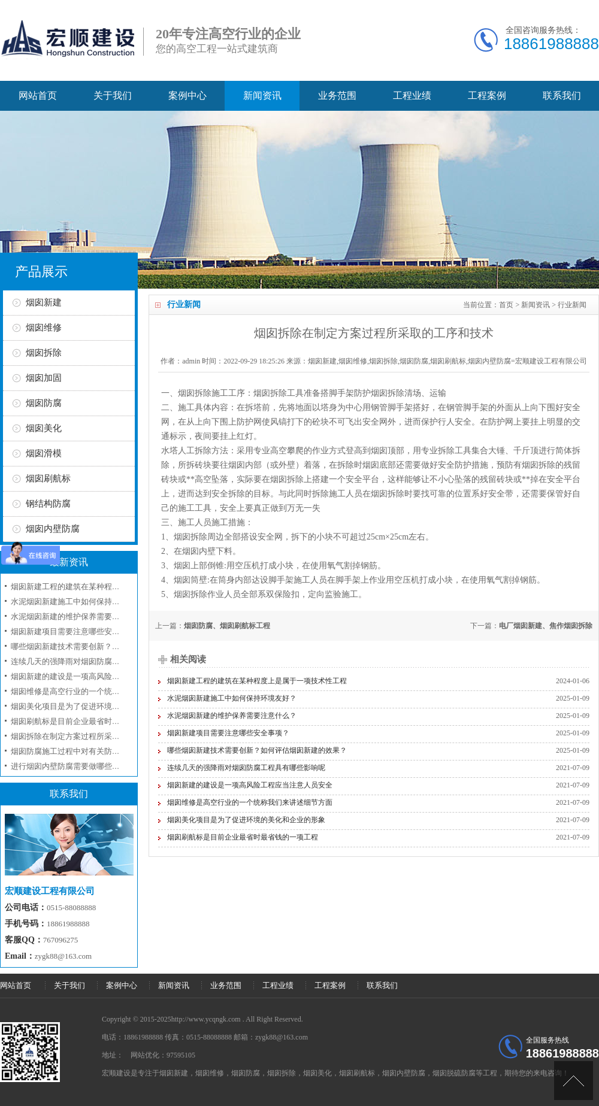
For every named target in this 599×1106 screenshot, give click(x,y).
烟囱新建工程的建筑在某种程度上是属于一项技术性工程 (257, 681)
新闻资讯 (262, 95)
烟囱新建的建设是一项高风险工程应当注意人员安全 (249, 785)
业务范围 (337, 95)
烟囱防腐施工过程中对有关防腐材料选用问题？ (92, 751)
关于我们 (112, 95)
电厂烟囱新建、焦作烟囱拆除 (545, 626)
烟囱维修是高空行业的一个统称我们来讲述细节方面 (249, 802)
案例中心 (187, 95)
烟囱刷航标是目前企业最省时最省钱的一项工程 (242, 837)
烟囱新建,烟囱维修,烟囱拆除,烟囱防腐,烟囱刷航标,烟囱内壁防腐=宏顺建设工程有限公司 (447, 361)
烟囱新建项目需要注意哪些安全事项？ (228, 733)
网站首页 (38, 95)
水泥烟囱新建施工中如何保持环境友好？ (232, 698)
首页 (506, 305)
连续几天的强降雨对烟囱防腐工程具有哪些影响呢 (246, 767)
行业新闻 (572, 305)
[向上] (573, 1080)
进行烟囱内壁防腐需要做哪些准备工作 (77, 766)
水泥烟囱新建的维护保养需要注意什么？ (232, 715)
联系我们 (562, 95)
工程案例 (487, 95)
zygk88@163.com (63, 956)
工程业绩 (412, 95)
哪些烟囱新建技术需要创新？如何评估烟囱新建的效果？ (257, 750)
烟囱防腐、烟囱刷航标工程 (227, 626)
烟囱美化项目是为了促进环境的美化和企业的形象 (246, 820)
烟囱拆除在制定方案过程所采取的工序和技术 (89, 736)
